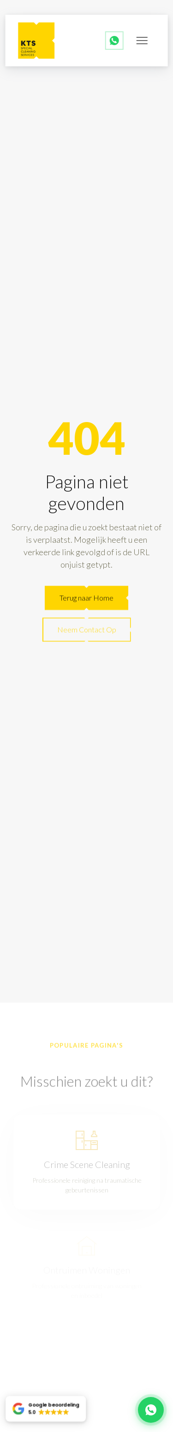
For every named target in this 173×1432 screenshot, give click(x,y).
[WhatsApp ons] (114, 40)
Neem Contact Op (86, 630)
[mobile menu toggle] (142, 40)
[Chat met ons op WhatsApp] (151, 1410)
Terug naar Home (86, 598)
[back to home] (36, 40)
